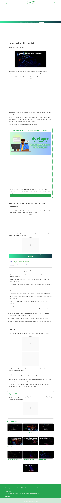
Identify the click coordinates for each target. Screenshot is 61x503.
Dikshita (23, 47)
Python (11, 47)
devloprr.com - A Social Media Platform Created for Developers (30, 255)
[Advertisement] (30, 13)
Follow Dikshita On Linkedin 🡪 (15, 416)
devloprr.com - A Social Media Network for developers (30, 22)
